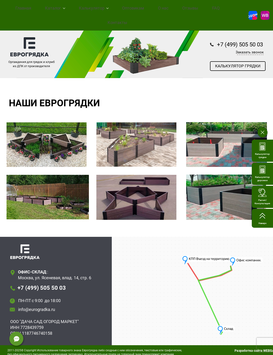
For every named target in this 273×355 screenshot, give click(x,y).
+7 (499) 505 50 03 (42, 283)
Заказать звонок (250, 48)
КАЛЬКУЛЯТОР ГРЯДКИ (237, 61)
